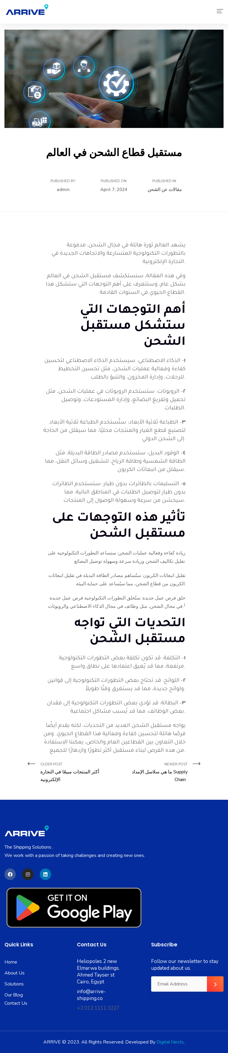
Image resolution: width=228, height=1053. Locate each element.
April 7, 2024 (113, 190)
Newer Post (153, 772)
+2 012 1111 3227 (98, 1008)
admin (63, 190)
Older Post (75, 772)
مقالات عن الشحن (165, 190)
